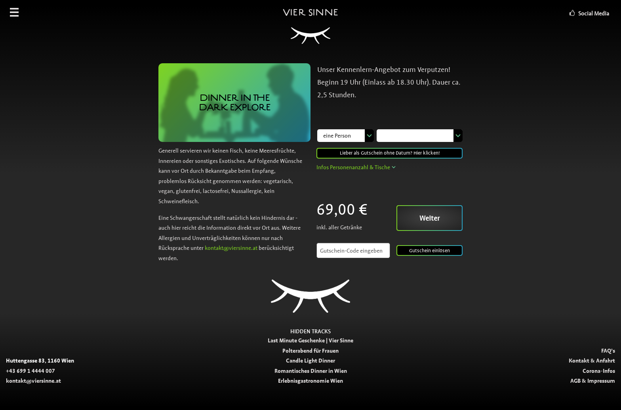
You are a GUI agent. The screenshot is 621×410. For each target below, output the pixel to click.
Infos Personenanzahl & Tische (353, 167)
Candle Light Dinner (310, 360)
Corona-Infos (599, 371)
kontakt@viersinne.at (231, 248)
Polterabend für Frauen (310, 351)
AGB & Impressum (592, 381)
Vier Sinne (310, 30)
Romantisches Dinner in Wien (310, 371)
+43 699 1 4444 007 (30, 371)
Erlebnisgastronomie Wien (310, 381)
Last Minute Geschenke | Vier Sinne (310, 340)
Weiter (429, 218)
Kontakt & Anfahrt (592, 360)
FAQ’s (608, 351)
